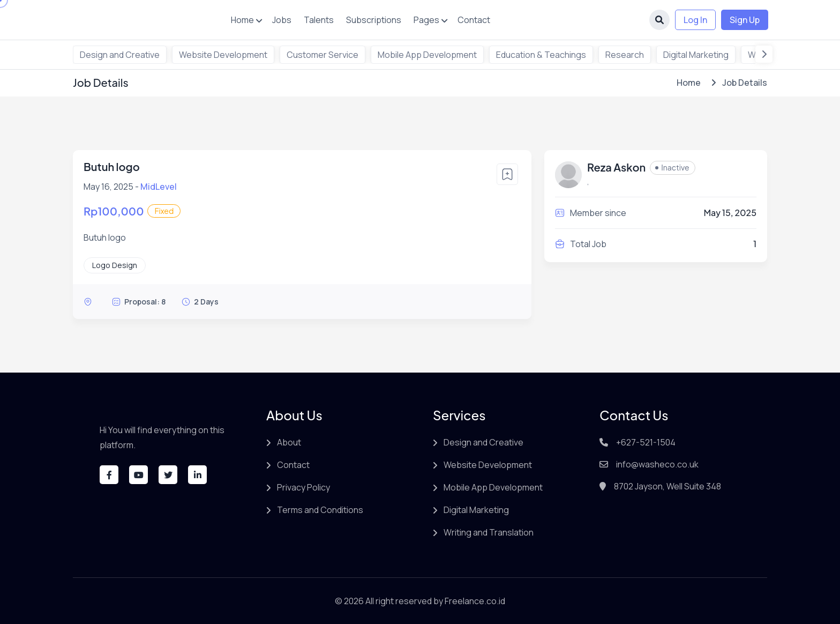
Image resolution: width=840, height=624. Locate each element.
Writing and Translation (489, 532)
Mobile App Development (427, 55)
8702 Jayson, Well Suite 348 (667, 486)
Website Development (223, 55)
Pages (426, 20)
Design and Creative (120, 55)
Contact (474, 20)
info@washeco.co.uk (657, 464)
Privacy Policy (303, 487)
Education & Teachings (541, 55)
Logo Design (114, 265)
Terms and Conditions (320, 510)
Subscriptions (373, 20)
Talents (319, 20)
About (289, 442)
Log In (695, 20)
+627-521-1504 (646, 442)
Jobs (281, 20)
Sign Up (745, 20)
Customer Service (322, 55)
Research (624, 55)
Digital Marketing (696, 55)
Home (242, 20)
